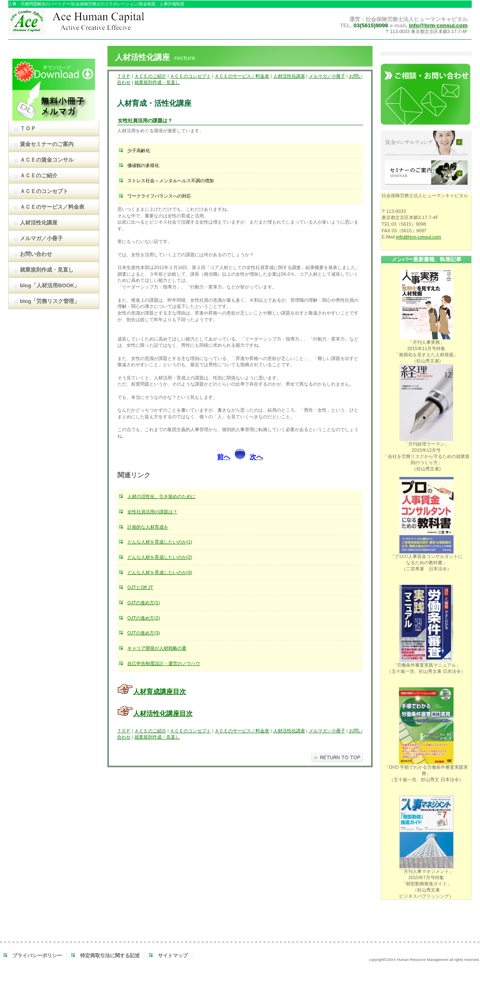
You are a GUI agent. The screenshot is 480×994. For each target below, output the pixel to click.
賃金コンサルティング (426, 143)
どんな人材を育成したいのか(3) (159, 572)
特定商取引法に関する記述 (110, 955)
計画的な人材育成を (147, 526)
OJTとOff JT (140, 587)
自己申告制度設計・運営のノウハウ (163, 663)
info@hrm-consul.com (438, 25)
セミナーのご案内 (426, 173)
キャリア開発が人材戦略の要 (156, 648)
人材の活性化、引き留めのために (161, 496)
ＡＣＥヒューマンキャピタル (94, 23)
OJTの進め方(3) (143, 632)
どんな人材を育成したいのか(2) (159, 557)
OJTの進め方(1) (143, 602)
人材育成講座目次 (159, 691)
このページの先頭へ (337, 757)
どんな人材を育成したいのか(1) (159, 541)
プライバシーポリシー (37, 955)
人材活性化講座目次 (163, 713)
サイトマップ (173, 955)
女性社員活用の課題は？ (152, 511)
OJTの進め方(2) (143, 617)
